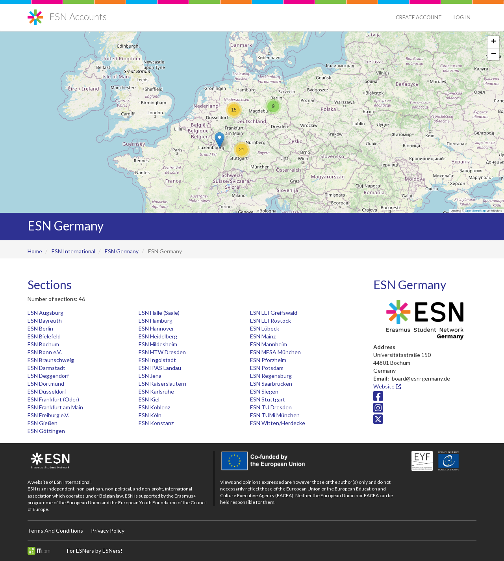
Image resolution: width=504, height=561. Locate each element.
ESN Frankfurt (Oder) (53, 399)
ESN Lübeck (264, 328)
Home (35, 251)
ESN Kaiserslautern (162, 383)
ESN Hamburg (155, 320)
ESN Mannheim (268, 344)
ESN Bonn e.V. (45, 352)
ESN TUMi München (275, 415)
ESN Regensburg (271, 375)
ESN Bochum (43, 344)
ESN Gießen (42, 423)
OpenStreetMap (475, 210)
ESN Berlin (40, 328)
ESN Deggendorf (48, 375)
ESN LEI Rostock (270, 320)
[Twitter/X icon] (378, 421)
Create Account (419, 17)
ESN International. (73, 482)
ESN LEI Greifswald (273, 312)
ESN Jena (150, 375)
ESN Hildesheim (158, 344)
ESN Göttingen (46, 430)
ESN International (73, 251)
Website (387, 386)
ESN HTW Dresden (162, 352)
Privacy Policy (107, 530)
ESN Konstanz (156, 423)
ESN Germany (122, 251)
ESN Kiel (149, 399)
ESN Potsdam (267, 367)
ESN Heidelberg (158, 336)
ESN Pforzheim (268, 360)
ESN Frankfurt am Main (55, 407)
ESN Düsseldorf (47, 391)
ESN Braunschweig (51, 360)
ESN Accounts (78, 16)
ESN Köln (150, 415)
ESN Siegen (264, 391)
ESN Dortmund (46, 383)
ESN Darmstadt (46, 367)
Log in (462, 17)
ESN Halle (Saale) (159, 312)
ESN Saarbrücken (271, 383)
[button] (219, 140)
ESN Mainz (263, 336)
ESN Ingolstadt (157, 360)
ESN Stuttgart (267, 399)
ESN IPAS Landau (160, 367)
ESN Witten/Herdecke (277, 423)
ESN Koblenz (154, 407)
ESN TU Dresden (271, 407)
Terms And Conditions (55, 530)
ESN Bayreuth (45, 320)
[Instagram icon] (378, 409)
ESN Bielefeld (44, 336)
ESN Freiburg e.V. (48, 415)
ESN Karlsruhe (156, 391)
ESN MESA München (275, 352)
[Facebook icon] (378, 398)
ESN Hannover (156, 328)
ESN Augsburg (45, 312)
